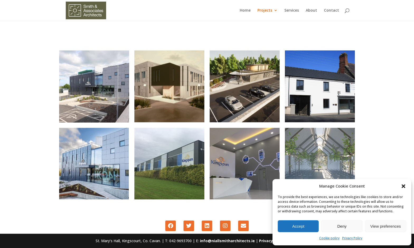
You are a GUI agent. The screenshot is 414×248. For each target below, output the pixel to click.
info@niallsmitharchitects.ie (228, 240)
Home (245, 11)
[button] (403, 186)
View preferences (385, 226)
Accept (298, 226)
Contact (331, 11)
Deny (341, 226)
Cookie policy (329, 238)
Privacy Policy (352, 238)
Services (291, 11)
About (311, 11)
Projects (264, 11)
